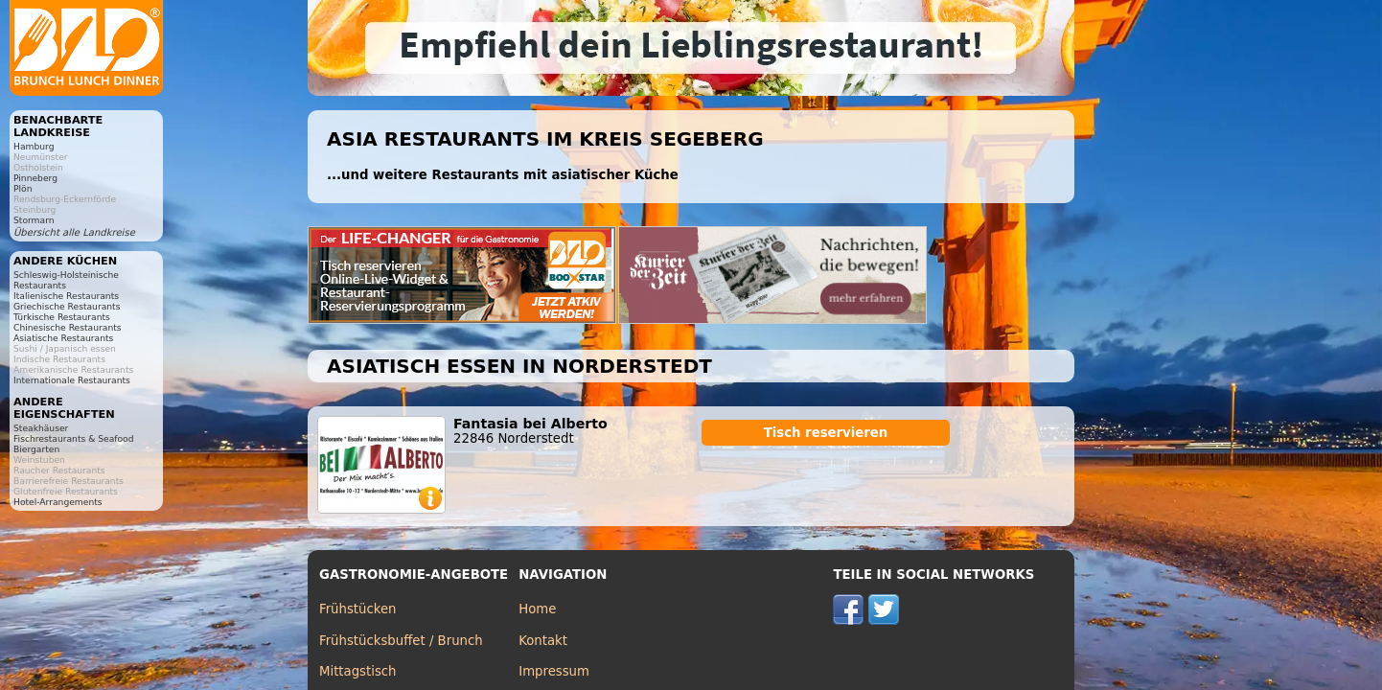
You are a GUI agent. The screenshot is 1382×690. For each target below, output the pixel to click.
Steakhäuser (40, 428)
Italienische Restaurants (66, 295)
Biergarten (36, 449)
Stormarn (34, 220)
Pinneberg (35, 177)
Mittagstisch (358, 671)
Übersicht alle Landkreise (74, 232)
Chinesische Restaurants (67, 327)
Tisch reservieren (826, 433)
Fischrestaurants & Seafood (73, 438)
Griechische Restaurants (66, 306)
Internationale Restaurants (71, 380)
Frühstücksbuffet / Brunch (401, 640)
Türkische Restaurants (61, 316)
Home (537, 609)
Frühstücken (358, 609)
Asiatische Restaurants (63, 338)
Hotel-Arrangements (58, 501)
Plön (22, 188)
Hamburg (33, 146)
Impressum (553, 671)
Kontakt (542, 640)
